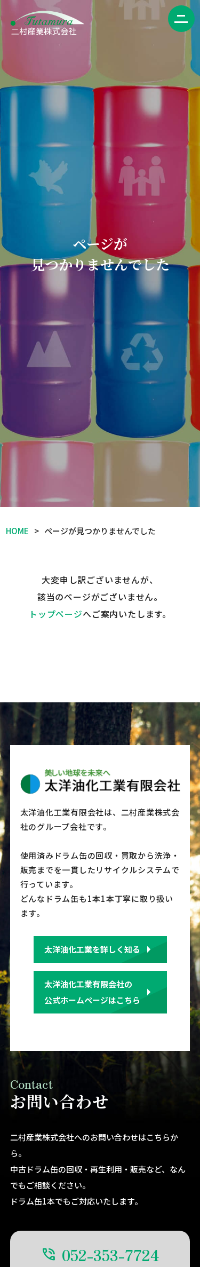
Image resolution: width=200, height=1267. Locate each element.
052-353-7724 (110, 1255)
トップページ (56, 613)
